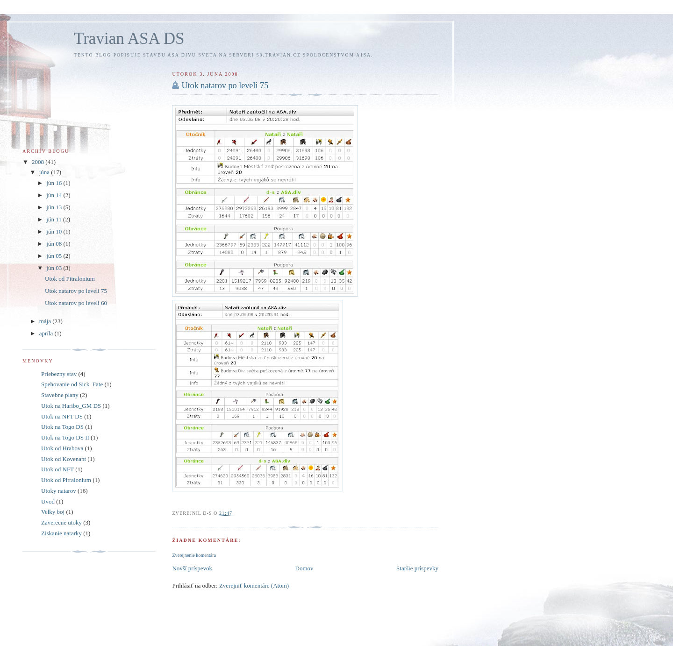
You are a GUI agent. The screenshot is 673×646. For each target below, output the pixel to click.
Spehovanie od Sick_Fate (72, 384)
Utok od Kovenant (63, 458)
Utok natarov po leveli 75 (224, 85)
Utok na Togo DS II (65, 437)
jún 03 (54, 267)
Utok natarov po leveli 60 (76, 302)
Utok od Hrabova (62, 448)
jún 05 (54, 255)
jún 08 (54, 243)
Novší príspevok (192, 568)
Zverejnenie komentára (194, 555)
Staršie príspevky (417, 568)
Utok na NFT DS (62, 416)
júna (45, 172)
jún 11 (54, 219)
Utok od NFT (57, 469)
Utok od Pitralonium (70, 278)
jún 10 (54, 231)
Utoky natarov (58, 490)
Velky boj (52, 511)
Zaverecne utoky (61, 522)
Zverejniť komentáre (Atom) (254, 585)
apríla (47, 333)
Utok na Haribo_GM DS (71, 405)
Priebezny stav (59, 373)
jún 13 (54, 207)
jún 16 (54, 182)
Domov (304, 568)
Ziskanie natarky (61, 533)
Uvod (48, 501)
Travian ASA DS (129, 38)
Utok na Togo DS (62, 426)
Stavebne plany (60, 394)
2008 (38, 161)
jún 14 (54, 195)
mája (46, 321)
